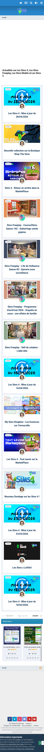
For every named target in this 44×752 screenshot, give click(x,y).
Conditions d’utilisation (15, 742)
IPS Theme (12, 723)
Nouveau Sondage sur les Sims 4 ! (22, 496)
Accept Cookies (8, 748)
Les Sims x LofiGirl (22, 567)
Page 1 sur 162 (23, 616)
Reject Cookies (23, 748)
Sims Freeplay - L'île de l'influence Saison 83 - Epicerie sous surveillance (22, 269)
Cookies (35, 726)
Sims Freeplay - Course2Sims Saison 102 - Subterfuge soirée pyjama (22, 229)
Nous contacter (27, 726)
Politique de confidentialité (12, 726)
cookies (18, 735)
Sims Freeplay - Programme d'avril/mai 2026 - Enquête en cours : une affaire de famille (22, 310)
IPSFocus (21, 723)
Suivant (35, 616)
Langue (28, 723)
